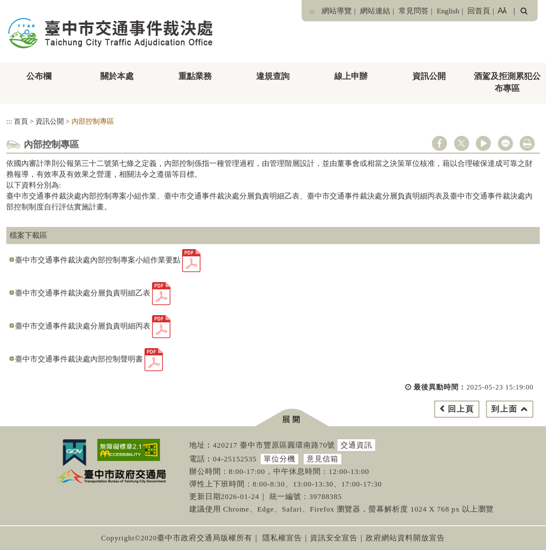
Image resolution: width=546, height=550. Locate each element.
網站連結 (375, 11)
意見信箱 (322, 459)
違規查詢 (273, 76)
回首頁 (478, 11)
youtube (483, 143)
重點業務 (195, 76)
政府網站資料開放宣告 (405, 538)
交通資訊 (356, 445)
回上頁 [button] (461, 409)
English (448, 11)
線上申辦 (351, 76)
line (505, 143)
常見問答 (414, 11)
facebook (439, 143)
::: (312, 11)
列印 (527, 143)
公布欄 (38, 76)
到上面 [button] (504, 409)
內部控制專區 (92, 121)
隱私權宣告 (282, 538)
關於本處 (117, 76)
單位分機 (279, 459)
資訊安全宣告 (334, 538)
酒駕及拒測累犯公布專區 (507, 82)
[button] (291, 418)
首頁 (21, 121)
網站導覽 (337, 11)
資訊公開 (429, 76)
